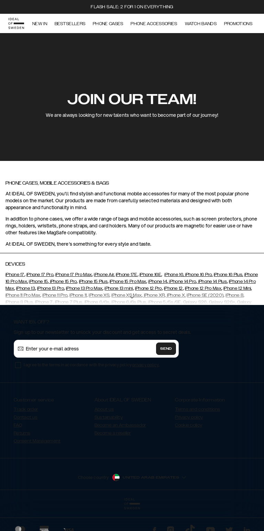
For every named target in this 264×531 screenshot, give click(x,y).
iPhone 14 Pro (182, 281)
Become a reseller (113, 433)
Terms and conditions (197, 409)
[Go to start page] (16, 23)
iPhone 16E (150, 274)
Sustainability (109, 417)
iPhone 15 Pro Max (128, 281)
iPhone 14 (157, 281)
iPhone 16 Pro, (198, 274)
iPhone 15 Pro (63, 281)
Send (166, 348)
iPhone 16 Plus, (228, 274)
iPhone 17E (127, 274)
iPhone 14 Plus (212, 281)
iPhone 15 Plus (93, 281)
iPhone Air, (104, 274)
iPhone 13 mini (118, 288)
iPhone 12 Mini (237, 288)
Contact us (25, 417)
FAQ (18, 425)
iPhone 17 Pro (39, 274)
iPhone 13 (25, 288)
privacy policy (145, 365)
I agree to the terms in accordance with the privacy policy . (92, 365)
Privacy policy (189, 417)
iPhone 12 (173, 288)
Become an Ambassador (120, 425)
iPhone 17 (15, 274)
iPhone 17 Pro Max (73, 274)
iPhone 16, (174, 274)
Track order (26, 409)
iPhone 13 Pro (50, 288)
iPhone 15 (38, 281)
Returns (22, 433)
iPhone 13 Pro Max (84, 288)
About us (104, 409)
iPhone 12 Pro (148, 288)
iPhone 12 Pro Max (203, 288)
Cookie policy (188, 425)
